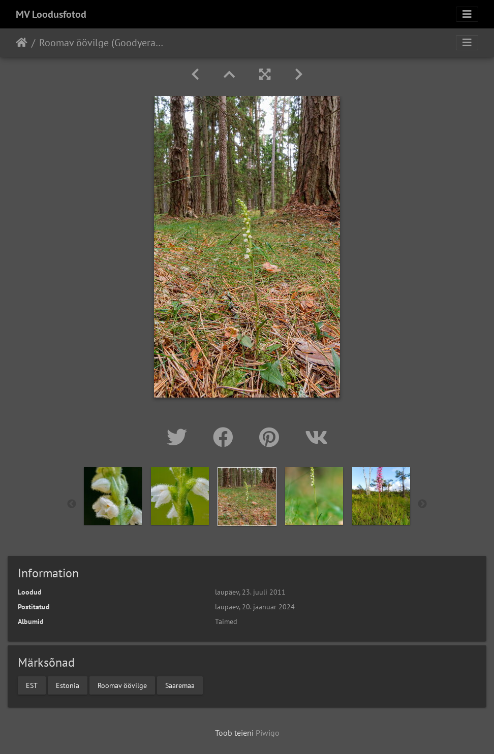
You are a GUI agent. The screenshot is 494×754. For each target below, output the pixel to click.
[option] (112, 496)
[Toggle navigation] (467, 14)
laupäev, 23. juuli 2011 (250, 592)
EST (32, 685)
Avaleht (21, 42)
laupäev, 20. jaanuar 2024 (255, 606)
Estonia (67, 685)
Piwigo (268, 733)
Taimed (226, 621)
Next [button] (422, 504)
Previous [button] (72, 504)
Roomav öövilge (122, 685)
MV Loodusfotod (51, 14)
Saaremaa (180, 685)
